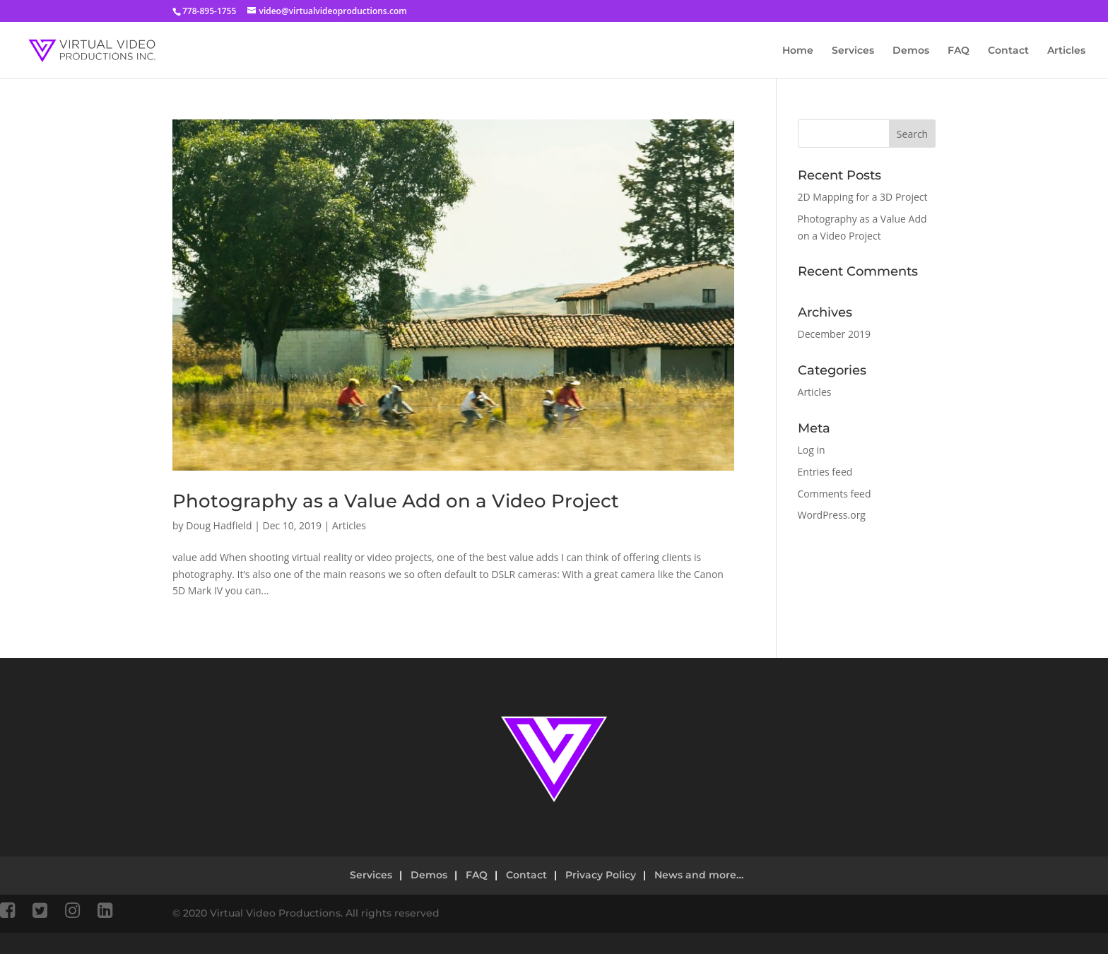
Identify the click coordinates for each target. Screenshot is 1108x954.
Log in (811, 450)
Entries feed (825, 471)
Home (797, 51)
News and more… (698, 874)
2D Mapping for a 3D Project (863, 197)
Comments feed (834, 493)
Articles (1066, 51)
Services (853, 51)
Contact (1008, 51)
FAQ (959, 51)
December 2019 (834, 334)
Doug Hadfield (219, 525)
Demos (910, 51)
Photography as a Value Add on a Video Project (395, 501)
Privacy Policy (600, 874)
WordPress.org (832, 515)
